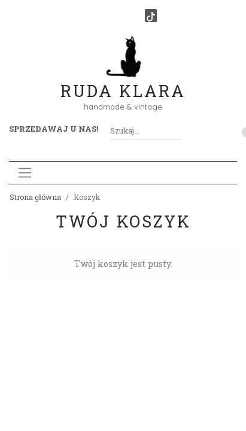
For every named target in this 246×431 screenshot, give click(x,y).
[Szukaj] (177, 130)
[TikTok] (151, 15)
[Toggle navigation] (25, 173)
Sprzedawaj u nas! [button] (53, 128)
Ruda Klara (123, 81)
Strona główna (35, 197)
